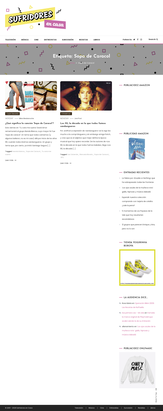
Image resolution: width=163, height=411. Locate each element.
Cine (36, 39)
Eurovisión (67, 39)
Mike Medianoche (26, 118)
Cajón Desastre (12, 114)
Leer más (10, 160)
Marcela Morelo (86, 154)
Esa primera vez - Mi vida (133, 313)
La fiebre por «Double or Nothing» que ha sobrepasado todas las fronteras (138, 180)
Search (153, 39)
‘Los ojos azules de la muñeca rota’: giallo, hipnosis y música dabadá (137, 189)
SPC (62, 157)
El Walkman (66, 114)
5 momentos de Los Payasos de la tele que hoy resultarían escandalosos (137, 215)
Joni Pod (78, 118)
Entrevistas (50, 39)
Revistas (83, 39)
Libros (96, 39)
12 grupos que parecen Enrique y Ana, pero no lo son (138, 226)
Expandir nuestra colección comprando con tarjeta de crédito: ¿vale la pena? (137, 201)
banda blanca (18, 151)
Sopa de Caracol (33, 151)
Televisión (10, 39)
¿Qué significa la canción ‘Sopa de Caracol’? (29, 123)
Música (25, 39)
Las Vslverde (73, 154)
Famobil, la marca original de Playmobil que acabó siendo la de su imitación (138, 317)
